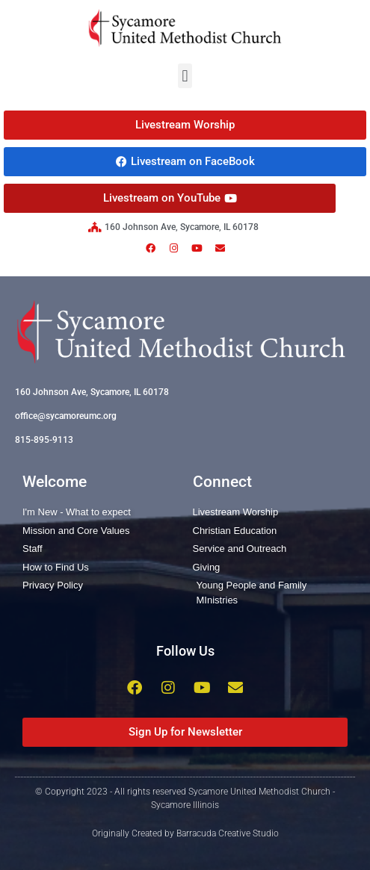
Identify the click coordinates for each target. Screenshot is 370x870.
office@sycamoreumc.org (66, 416)
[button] (185, 75)
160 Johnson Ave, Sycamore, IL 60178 (92, 392)
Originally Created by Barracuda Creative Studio (185, 833)
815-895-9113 (44, 440)
